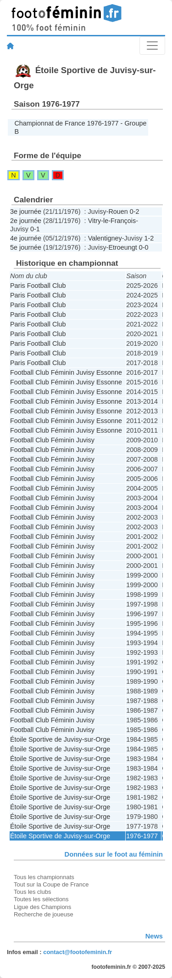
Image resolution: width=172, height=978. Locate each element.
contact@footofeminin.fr (77, 952)
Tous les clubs (32, 891)
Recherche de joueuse (43, 914)
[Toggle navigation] (152, 45)
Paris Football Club (38, 285)
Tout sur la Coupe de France (51, 884)
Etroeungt (122, 247)
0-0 (144, 247)
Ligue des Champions (42, 907)
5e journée (25, 247)
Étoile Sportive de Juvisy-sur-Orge (60, 739)
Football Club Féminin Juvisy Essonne (66, 372)
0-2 (134, 211)
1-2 (149, 238)
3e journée (25, 211)
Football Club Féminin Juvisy (52, 440)
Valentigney (105, 238)
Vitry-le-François (112, 220)
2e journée (25, 220)
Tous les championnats (44, 877)
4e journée (25, 238)
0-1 (35, 229)
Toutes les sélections (41, 899)
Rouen (118, 211)
